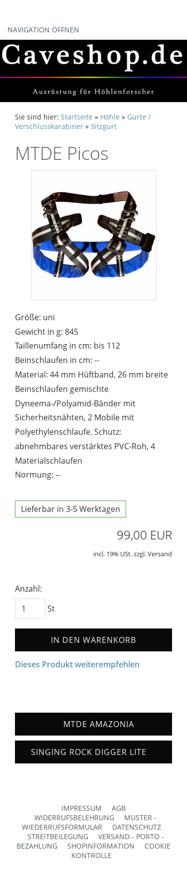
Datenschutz (136, 827)
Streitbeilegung (57, 836)
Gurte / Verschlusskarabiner (83, 121)
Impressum (81, 808)
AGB (119, 808)
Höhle (110, 117)
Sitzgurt (104, 126)
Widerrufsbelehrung (74, 817)
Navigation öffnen (43, 29)
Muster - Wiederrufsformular (89, 822)
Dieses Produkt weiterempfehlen (77, 664)
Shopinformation (101, 846)
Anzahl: (28, 588)
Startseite (77, 117)
